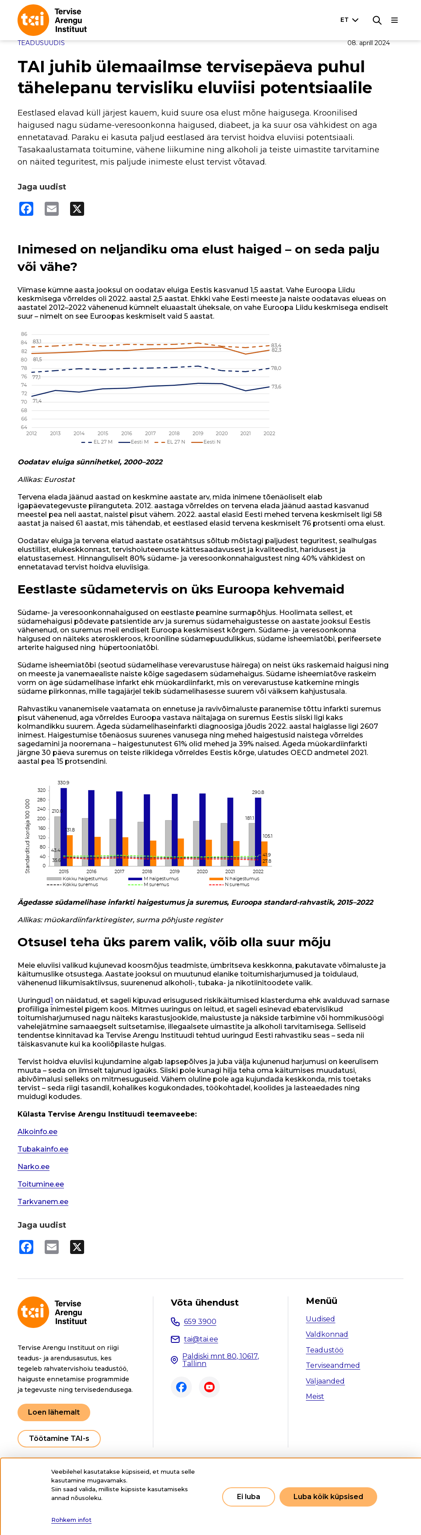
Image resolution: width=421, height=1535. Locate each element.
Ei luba (248, 1497)
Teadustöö (324, 1350)
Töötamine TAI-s (59, 1438)
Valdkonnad (327, 1334)
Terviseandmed (333, 1365)
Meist (315, 1396)
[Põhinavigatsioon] (394, 20)
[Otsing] (377, 20)
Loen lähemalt (54, 1412)
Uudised (320, 1319)
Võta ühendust (205, 1302)
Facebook (181, 1387)
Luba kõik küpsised (328, 1497)
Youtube (209, 1387)
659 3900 (200, 1321)
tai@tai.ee (201, 1339)
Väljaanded (325, 1381)
